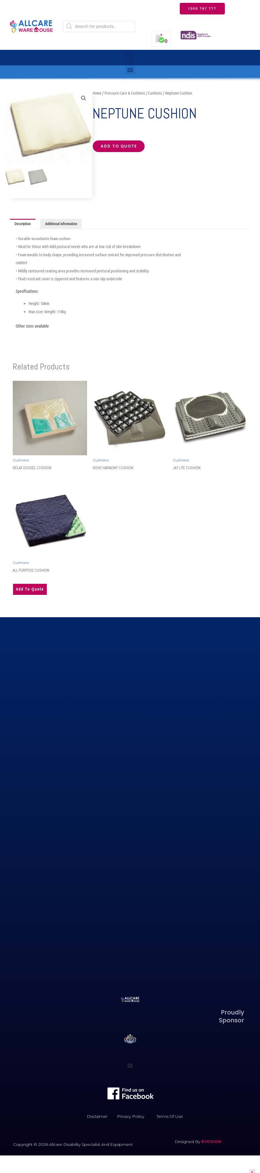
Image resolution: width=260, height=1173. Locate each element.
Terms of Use (170, 1116)
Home (97, 93)
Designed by (188, 1141)
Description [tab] (22, 224)
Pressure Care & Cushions (124, 93)
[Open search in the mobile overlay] (99, 26)
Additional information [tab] (61, 224)
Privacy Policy (130, 1116)
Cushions (155, 93)
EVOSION (211, 1141)
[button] (130, 57)
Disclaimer (97, 1116)
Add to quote (119, 146)
